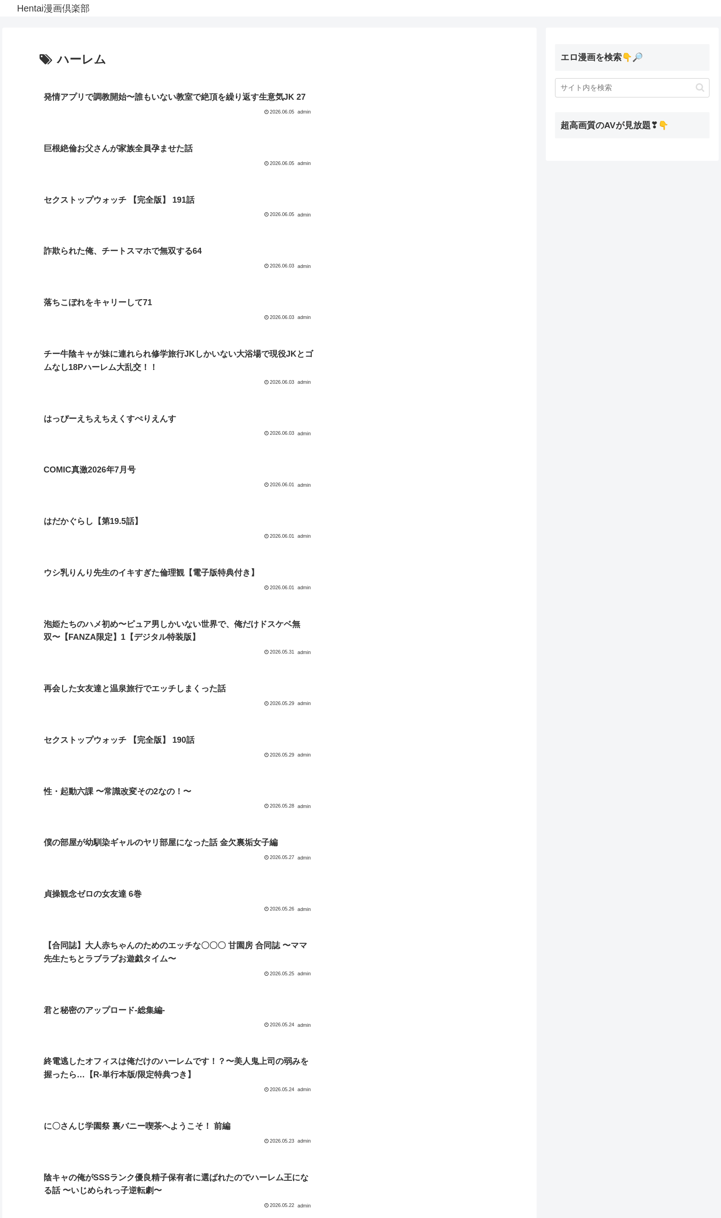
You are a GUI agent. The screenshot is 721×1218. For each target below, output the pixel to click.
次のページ (270, 1145)
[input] (632, 87)
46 (307, 1180)
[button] (700, 87)
